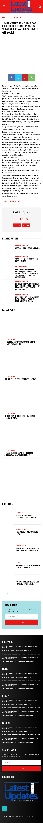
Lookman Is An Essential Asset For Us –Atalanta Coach (28, 566)
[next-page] (7, 593)
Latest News (9, 339)
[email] (21, 616)
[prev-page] (3, 593)
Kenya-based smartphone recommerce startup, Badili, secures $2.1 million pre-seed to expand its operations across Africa (26, 273)
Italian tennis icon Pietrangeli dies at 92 (20, 380)
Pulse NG (24, 218)
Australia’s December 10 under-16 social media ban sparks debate (28, 549)
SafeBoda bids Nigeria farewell (27, 248)
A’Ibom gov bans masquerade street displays (18, 662)
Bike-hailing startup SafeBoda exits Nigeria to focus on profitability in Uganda (27, 299)
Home (4, 17)
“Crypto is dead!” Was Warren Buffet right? (26, 260)
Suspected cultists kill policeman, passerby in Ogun (26, 516)
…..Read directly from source (11, 201)
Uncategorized (15, 17)
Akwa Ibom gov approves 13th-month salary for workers (19, 343)
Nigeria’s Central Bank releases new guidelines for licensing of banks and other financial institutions (27, 287)
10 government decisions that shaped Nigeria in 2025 (20, 417)
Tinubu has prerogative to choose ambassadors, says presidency (18, 454)
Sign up (21, 623)
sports (18, 562)
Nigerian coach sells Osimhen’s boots (27, 533)
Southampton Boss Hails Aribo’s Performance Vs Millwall (27, 583)
